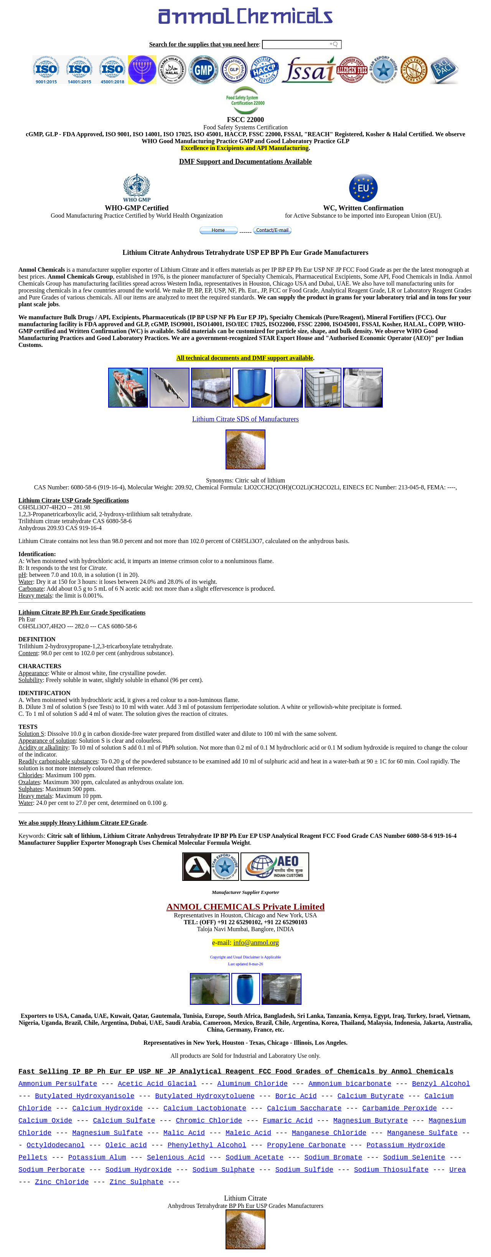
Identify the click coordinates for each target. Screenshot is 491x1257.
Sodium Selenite (414, 1157)
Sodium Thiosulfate (391, 1170)
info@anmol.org (256, 942)
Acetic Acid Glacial (157, 1084)
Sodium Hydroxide (138, 1170)
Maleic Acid (248, 1133)
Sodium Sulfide (304, 1170)
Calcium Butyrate (371, 1096)
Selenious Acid (176, 1157)
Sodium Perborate (51, 1170)
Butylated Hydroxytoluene (204, 1096)
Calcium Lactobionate (204, 1108)
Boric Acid (296, 1096)
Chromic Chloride (209, 1121)
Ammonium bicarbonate (349, 1084)
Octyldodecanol (56, 1145)
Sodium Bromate (333, 1157)
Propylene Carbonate (306, 1145)
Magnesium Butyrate (370, 1121)
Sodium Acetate (254, 1157)
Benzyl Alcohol (441, 1084)
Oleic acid (126, 1145)
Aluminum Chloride (252, 1084)
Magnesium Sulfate (107, 1133)
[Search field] (302, 44)
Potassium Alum (97, 1157)
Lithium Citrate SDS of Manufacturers (245, 419)
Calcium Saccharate (304, 1108)
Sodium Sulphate (224, 1170)
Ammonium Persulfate (57, 1084)
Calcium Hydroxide (107, 1108)
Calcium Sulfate (124, 1121)
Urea (457, 1170)
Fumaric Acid (288, 1121)
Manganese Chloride (329, 1133)
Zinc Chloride (62, 1182)
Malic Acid (184, 1133)
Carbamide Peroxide (399, 1108)
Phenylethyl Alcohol (207, 1145)
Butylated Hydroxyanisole (84, 1096)
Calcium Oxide (45, 1121)
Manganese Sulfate (422, 1133)
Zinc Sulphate (136, 1182)
